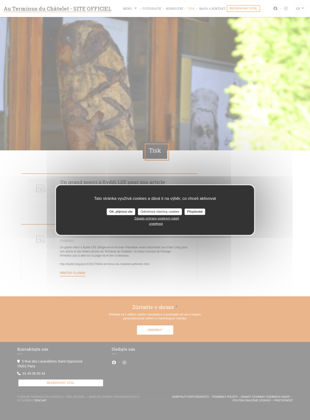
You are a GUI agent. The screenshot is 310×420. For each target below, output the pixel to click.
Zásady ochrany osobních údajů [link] (156, 218)
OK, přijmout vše (121, 211)
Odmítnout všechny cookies (160, 211)
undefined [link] (156, 224)
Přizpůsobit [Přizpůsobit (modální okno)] (195, 211)
